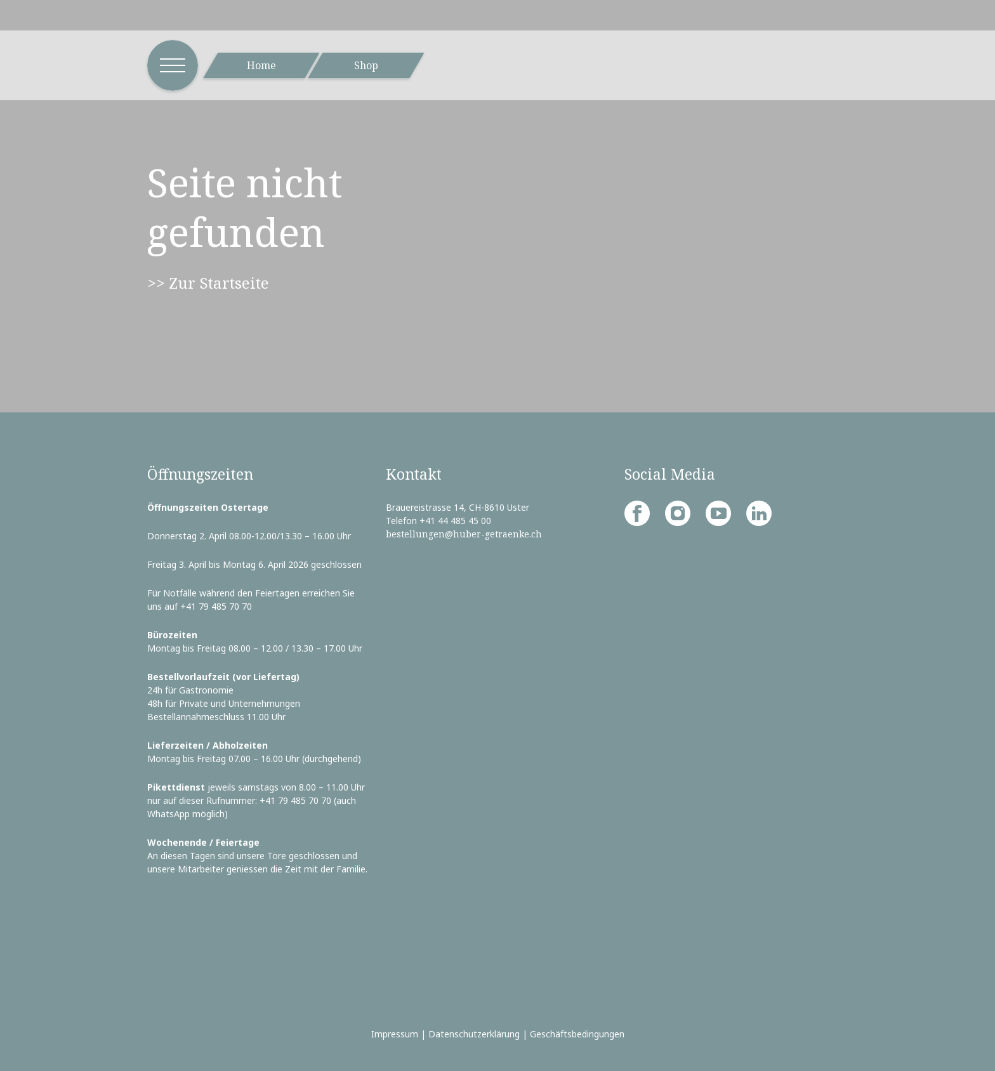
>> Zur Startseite (208, 282)
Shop (366, 65)
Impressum (394, 1034)
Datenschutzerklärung (474, 1034)
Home (261, 65)
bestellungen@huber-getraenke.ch (464, 534)
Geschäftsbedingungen (577, 1034)
